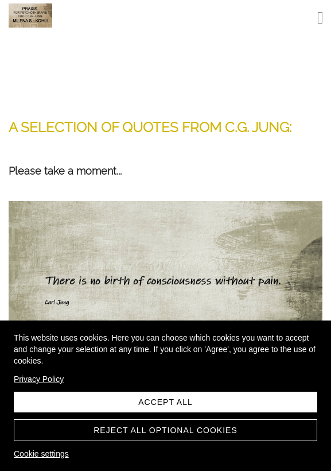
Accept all (165, 402)
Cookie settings (41, 453)
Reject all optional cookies (165, 430)
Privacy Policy (39, 379)
